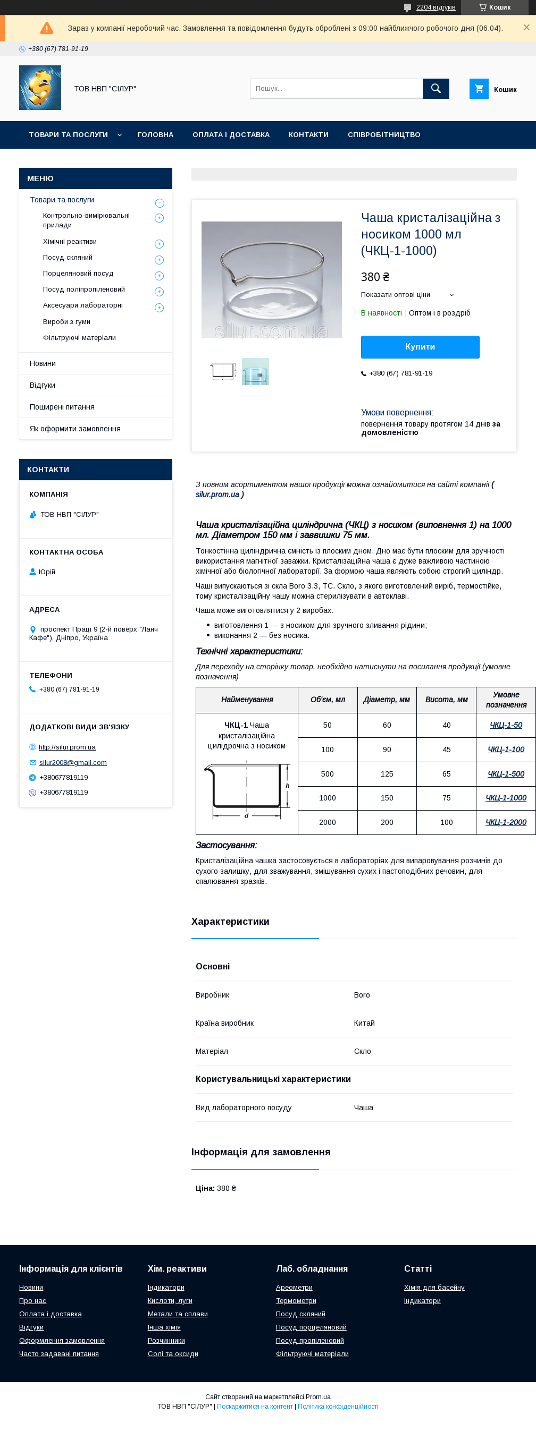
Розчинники (166, 1340)
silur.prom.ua (217, 494)
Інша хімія (164, 1327)
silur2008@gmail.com (73, 762)
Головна (155, 135)
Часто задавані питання (59, 1354)
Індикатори (166, 1287)
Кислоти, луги (170, 1301)
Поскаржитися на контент (255, 1406)
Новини (43, 363)
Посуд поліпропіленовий (84, 289)
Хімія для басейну (434, 1287)
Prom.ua (318, 1397)
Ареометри (294, 1287)
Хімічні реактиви (70, 241)
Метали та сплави (178, 1314)
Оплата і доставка (231, 135)
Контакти (309, 135)
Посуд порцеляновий (311, 1327)
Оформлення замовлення (62, 1340)
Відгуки (42, 385)
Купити (421, 346)
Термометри (296, 1301)
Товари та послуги (68, 135)
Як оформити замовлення (75, 428)
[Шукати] (436, 89)
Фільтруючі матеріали (79, 338)
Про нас (32, 1301)
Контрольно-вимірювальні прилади (86, 220)
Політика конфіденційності (338, 1406)
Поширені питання (62, 407)
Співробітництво (384, 135)
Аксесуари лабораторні (83, 305)
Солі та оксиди (173, 1354)
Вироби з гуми (66, 322)
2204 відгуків (436, 7)
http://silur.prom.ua (67, 747)
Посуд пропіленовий (310, 1340)
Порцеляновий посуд (78, 273)
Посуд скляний (68, 257)
